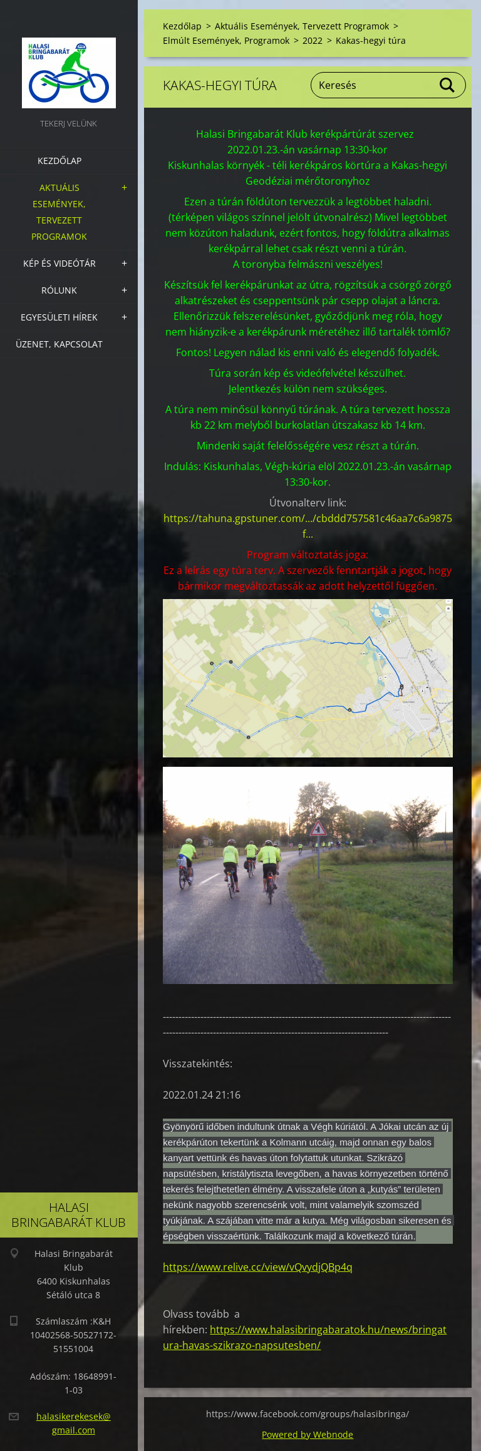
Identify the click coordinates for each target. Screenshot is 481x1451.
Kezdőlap (59, 161)
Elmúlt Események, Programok (226, 40)
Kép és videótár (59, 263)
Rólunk (59, 290)
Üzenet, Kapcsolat (59, 344)
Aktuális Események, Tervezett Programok (59, 212)
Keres (448, 85)
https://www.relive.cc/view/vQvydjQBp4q (258, 1267)
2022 (313, 40)
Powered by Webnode (307, 1434)
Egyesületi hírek (59, 317)
